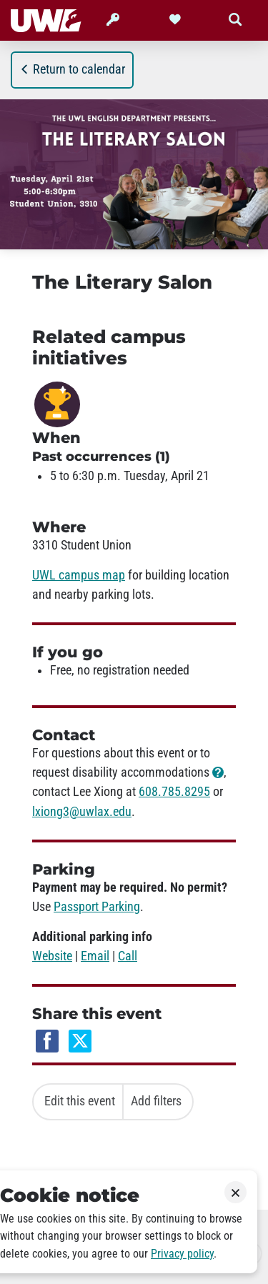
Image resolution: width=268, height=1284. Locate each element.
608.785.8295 (174, 792)
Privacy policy (182, 1253)
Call (127, 956)
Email (95, 956)
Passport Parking (97, 907)
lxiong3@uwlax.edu (81, 812)
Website (52, 956)
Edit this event (79, 1101)
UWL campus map (78, 575)
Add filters (156, 1101)
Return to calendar (72, 69)
